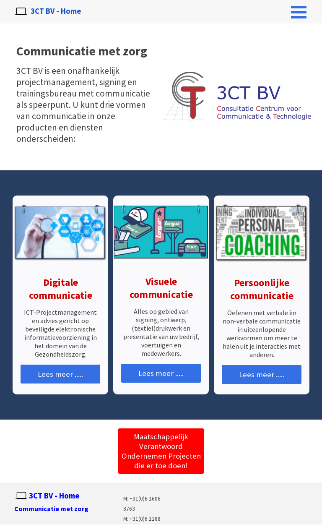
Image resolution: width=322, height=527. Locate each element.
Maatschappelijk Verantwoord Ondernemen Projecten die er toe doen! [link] (161, 451)
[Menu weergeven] (299, 12)
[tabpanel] (65, 509)
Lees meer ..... (60, 374)
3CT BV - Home (56, 11)
